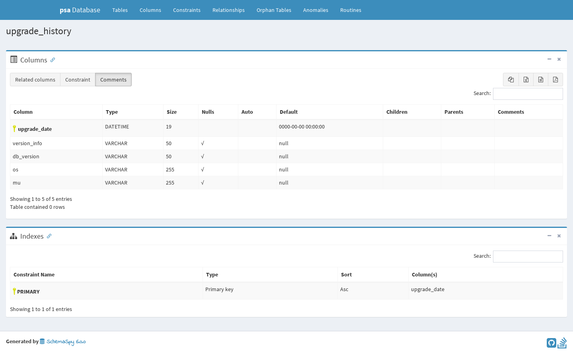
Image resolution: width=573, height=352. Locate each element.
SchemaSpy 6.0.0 (63, 342)
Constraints (187, 10)
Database (80, 9)
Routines (350, 10)
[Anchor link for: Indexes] (47, 235)
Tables (123, 10)
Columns (150, 10)
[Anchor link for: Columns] (51, 59)
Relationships (228, 10)
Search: (518, 94)
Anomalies (315, 10)
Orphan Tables (274, 10)
